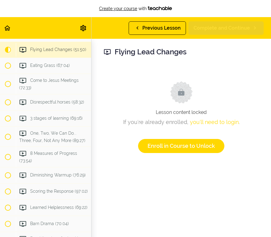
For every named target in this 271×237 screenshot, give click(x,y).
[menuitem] (83, 28)
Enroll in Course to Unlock (181, 146)
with (135, 8)
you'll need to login (214, 122)
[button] (7, 28)
